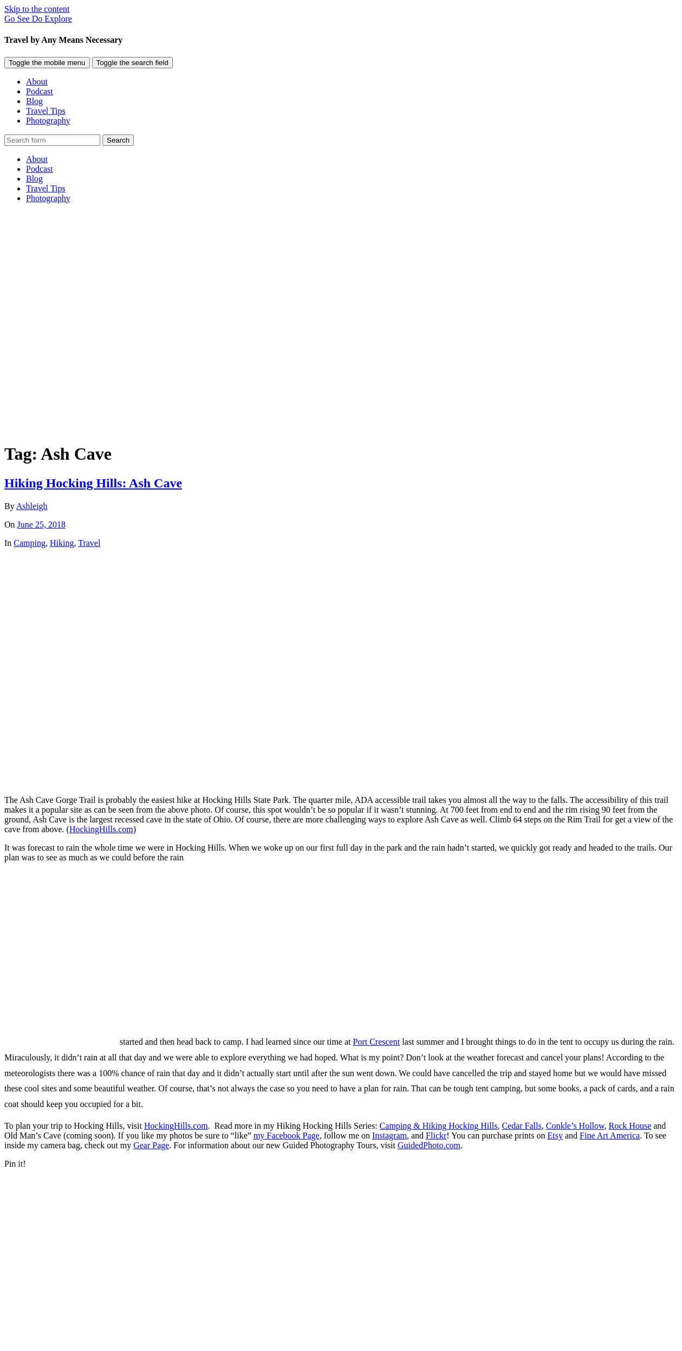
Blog (34, 101)
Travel (89, 543)
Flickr (436, 1135)
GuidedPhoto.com (429, 1145)
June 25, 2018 (41, 524)
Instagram (389, 1135)
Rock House (630, 1125)
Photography (48, 120)
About (37, 81)
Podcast (39, 91)
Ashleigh (32, 506)
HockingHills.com (101, 829)
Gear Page (151, 1145)
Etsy (555, 1135)
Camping (30, 543)
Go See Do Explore (38, 18)
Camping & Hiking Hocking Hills (439, 1125)
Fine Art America (610, 1135)
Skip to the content (36, 9)
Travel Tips (46, 110)
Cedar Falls (521, 1125)
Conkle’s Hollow (575, 1125)
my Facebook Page (287, 1135)
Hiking (62, 543)
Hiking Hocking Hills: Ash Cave (93, 483)
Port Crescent (376, 1041)
